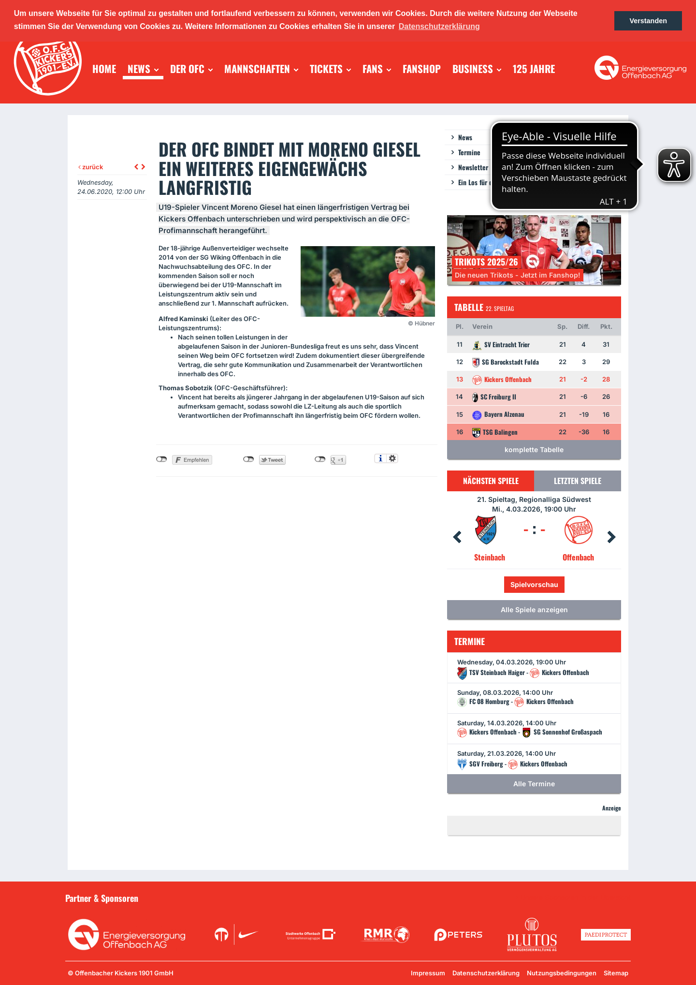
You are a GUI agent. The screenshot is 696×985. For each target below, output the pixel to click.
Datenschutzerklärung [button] (439, 26)
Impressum (428, 973)
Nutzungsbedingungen (561, 973)
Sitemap (616, 973)
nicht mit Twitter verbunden (248, 459)
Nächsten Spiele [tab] (491, 480)
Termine (469, 152)
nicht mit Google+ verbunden (320, 459)
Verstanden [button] (648, 21)
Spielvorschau (534, 584)
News (465, 137)
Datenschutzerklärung (486, 973)
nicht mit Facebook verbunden (161, 459)
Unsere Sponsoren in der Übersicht (576, 897)
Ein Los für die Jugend (488, 182)
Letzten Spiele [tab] (577, 480)
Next (611, 537)
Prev (456, 537)
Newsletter (473, 167)
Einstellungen (392, 458)
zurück (90, 167)
